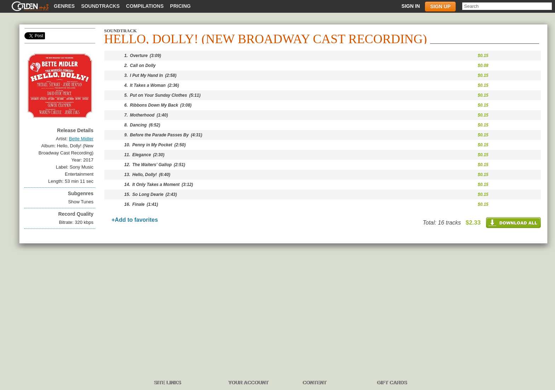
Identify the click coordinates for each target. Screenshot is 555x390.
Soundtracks (100, 6)
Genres (64, 6)
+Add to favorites (134, 220)
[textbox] (507, 6)
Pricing (180, 6)
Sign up (440, 6)
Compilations (145, 6)
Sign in (410, 6)
